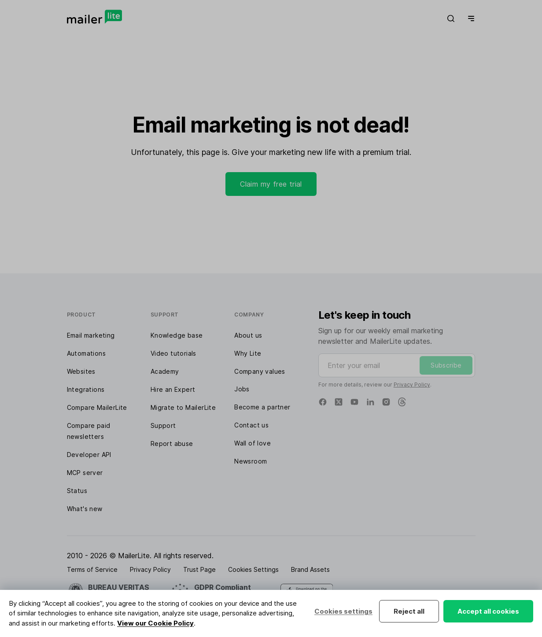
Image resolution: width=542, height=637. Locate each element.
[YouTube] (354, 402)
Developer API (89, 454)
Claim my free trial (271, 184)
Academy (165, 371)
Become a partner (262, 407)
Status (77, 490)
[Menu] (469, 18)
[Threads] (402, 402)
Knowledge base (177, 335)
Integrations (86, 389)
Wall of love (252, 443)
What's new (85, 508)
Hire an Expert (173, 389)
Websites (81, 371)
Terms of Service (92, 569)
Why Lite (247, 353)
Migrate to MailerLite (183, 407)
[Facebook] (322, 402)
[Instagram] (386, 402)
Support (163, 425)
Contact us (251, 425)
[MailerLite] (94, 17)
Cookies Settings (253, 569)
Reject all (409, 611)
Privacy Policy (412, 384)
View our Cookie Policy (155, 623)
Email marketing (91, 335)
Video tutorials (173, 353)
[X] (338, 402)
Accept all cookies (488, 611)
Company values (259, 371)
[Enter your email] (397, 365)
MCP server (85, 472)
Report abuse (172, 443)
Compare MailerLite (97, 407)
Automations (86, 353)
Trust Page (199, 569)
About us (248, 335)
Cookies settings (343, 611)
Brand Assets (310, 569)
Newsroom (250, 461)
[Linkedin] (370, 402)
